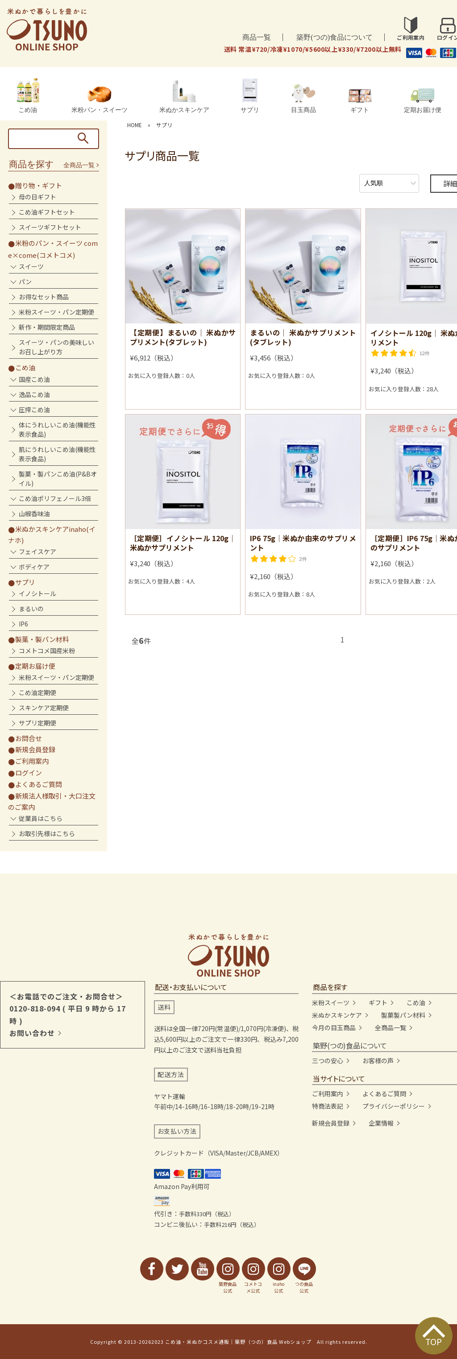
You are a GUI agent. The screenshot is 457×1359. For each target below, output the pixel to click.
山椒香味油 (34, 513)
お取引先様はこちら (47, 833)
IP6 (23, 623)
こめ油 (28, 95)
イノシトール (37, 593)
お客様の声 (378, 1060)
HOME (134, 124)
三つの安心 (327, 1060)
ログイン (28, 772)
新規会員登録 (35, 749)
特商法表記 (327, 1106)
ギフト (360, 101)
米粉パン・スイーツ (99, 99)
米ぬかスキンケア (184, 96)
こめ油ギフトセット (47, 211)
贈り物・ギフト (38, 185)
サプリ (250, 95)
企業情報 (381, 1123)
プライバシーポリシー (393, 1106)
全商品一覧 (79, 165)
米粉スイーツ (330, 1002)
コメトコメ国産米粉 (47, 650)
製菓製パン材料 (403, 1015)
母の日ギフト (37, 196)
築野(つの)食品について (334, 37)
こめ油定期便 (37, 692)
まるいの (31, 608)
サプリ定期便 (37, 722)
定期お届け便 (422, 100)
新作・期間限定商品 (47, 327)
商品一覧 (256, 37)
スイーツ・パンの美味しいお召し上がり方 (56, 347)
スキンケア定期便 (44, 707)
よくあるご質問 (38, 784)
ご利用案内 (32, 761)
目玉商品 (303, 98)
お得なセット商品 (44, 296)
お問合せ (28, 738)
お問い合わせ (32, 1033)
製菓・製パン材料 (42, 639)
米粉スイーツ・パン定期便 (56, 311)
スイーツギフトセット (50, 227)
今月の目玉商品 (334, 1027)
